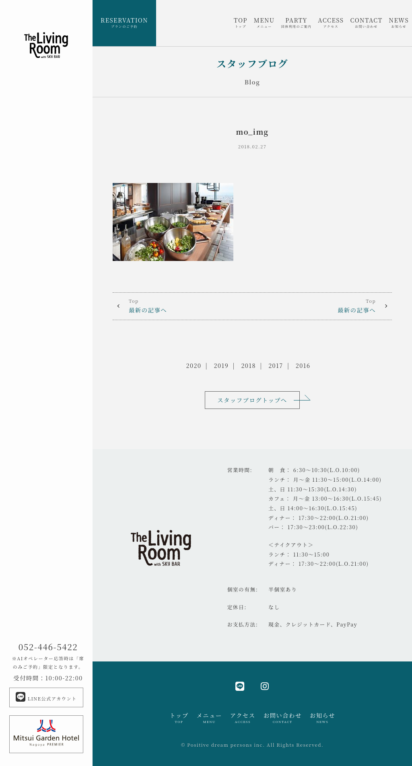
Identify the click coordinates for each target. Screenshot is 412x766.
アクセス (242, 718)
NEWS (399, 22)
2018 (248, 365)
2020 (194, 365)
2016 (303, 365)
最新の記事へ (182, 305)
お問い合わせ (283, 718)
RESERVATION (124, 22)
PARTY (296, 22)
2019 (221, 365)
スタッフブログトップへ (252, 400)
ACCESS (331, 22)
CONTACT (366, 22)
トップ (178, 718)
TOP (240, 22)
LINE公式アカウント (46, 697)
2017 (275, 365)
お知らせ (322, 718)
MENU (264, 22)
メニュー (209, 718)
